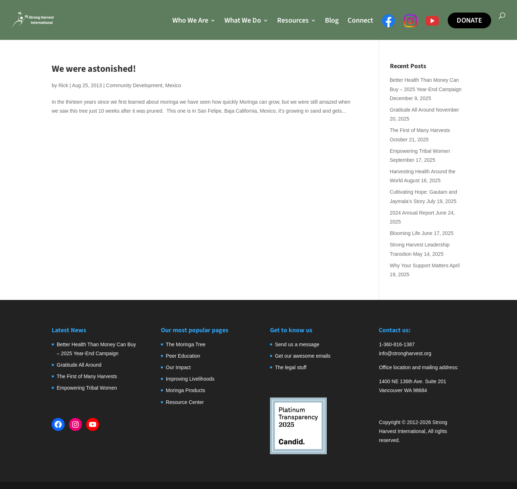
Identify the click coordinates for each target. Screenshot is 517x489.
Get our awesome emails (303, 356)
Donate (469, 20)
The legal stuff (291, 367)
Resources (293, 21)
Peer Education (183, 356)
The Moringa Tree (186, 344)
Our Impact (178, 367)
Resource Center (185, 402)
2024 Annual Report (412, 213)
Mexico (173, 85)
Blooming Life (405, 233)
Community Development (134, 85)
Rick (63, 85)
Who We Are (190, 21)
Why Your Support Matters (419, 265)
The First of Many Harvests (420, 130)
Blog (332, 21)
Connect (360, 21)
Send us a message (297, 344)
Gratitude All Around (412, 110)
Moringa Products (185, 390)
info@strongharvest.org (405, 353)
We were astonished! (94, 68)
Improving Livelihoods (190, 379)
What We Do (242, 21)
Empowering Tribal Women (420, 151)
